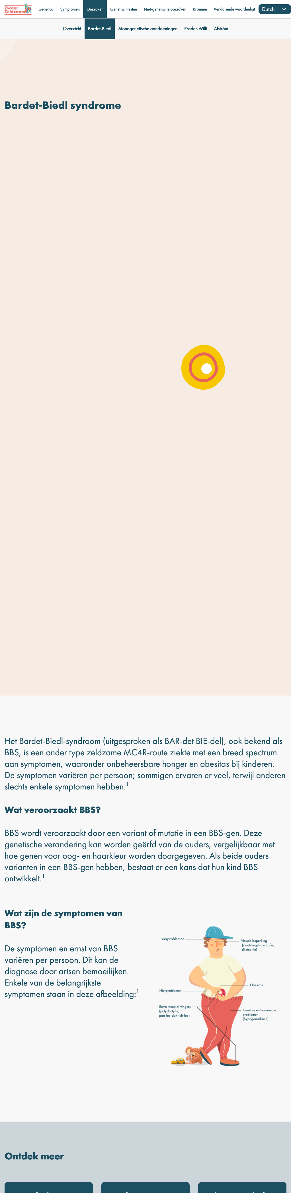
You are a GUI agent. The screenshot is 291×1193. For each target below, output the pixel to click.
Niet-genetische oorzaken (165, 9)
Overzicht (72, 29)
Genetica (46, 9)
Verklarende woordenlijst (234, 9)
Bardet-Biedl (99, 29)
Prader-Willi (195, 29)
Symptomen (70, 9)
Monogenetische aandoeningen (147, 29)
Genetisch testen (123, 9)
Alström (221, 29)
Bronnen (200, 9)
